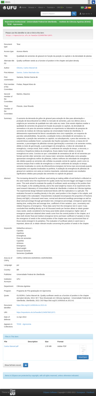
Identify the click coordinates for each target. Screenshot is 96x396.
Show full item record (13, 365)
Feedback (90, 392)
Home (22, 7)
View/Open (82, 357)
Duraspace (80, 392)
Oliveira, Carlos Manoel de (27, 68)
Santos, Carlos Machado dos (28, 72)
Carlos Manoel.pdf (11, 346)
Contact (69, 7)
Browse (32, 7)
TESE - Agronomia (14, 24)
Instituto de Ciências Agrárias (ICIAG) (74, 22)
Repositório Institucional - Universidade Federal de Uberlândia (31, 22)
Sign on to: (86, 14)
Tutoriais (51, 7)
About (41, 7)
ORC (60, 7)
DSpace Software (50, 392)
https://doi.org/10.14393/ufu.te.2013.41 (32, 305)
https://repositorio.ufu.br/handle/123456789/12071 (36, 312)
